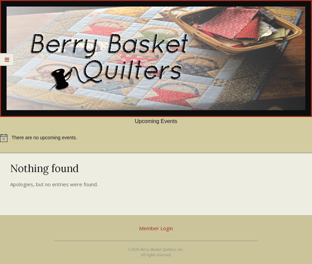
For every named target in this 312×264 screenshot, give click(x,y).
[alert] (156, 138)
